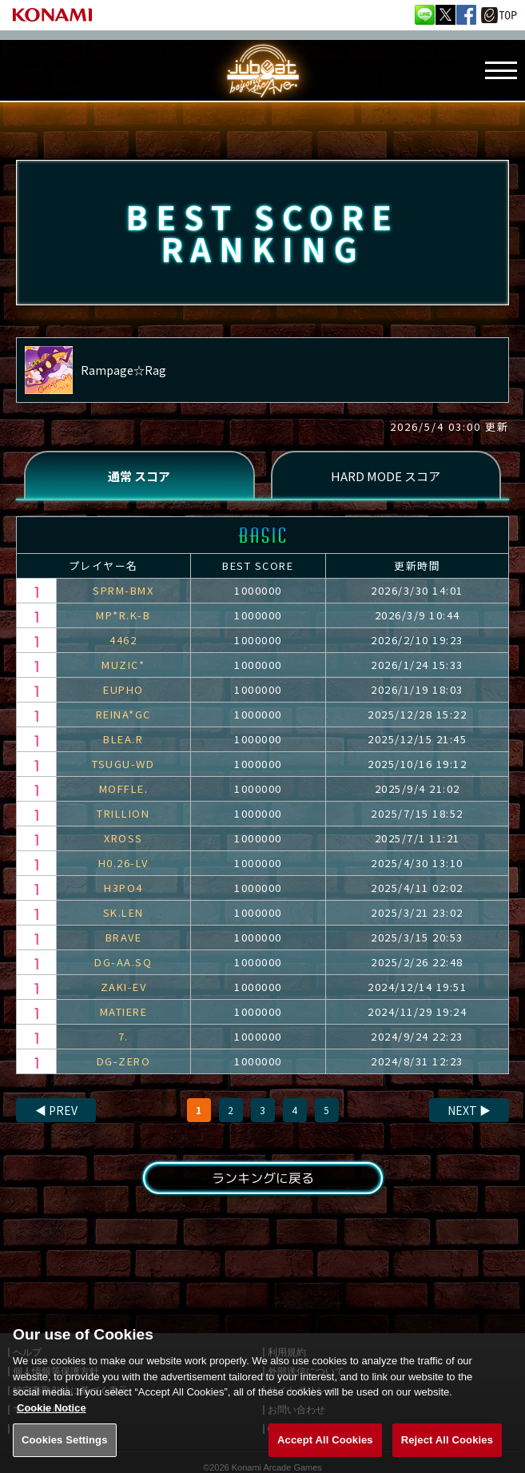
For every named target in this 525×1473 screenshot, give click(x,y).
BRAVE (123, 937)
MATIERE (124, 1011)
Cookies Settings (65, 1455)
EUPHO (123, 689)
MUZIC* (123, 664)
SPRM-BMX (123, 590)
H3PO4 (123, 887)
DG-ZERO (124, 1061)
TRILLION (123, 813)
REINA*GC (123, 714)
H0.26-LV (123, 862)
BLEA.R (123, 738)
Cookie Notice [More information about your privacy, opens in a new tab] (51, 1422)
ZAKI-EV (124, 986)
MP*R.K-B (123, 615)
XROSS (123, 838)
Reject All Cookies (447, 1455)
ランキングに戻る (262, 1178)
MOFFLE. (124, 788)
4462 (123, 639)
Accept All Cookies (325, 1455)
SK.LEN (123, 912)
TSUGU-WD (123, 763)
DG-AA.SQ (123, 961)
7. (123, 1036)
